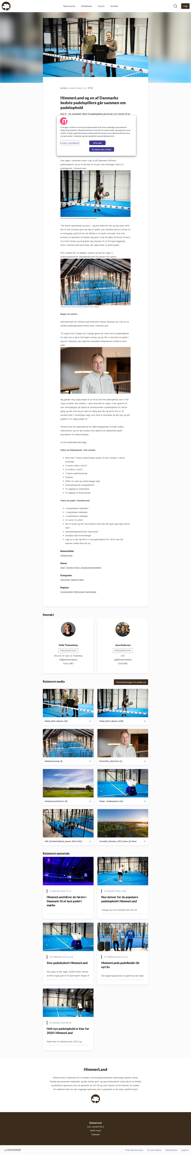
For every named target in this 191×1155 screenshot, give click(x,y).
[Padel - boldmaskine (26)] (122, 783)
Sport (63, 567)
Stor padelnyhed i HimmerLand (67, 963)
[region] (96, 135)
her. (84, 442)
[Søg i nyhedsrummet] (175, 6)
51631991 (123, 663)
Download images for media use (131, 682)
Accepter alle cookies (101, 149)
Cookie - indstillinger (69, 143)
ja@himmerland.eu (123, 659)
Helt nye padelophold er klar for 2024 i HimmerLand (68, 1031)
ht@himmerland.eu (68, 659)
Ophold (74, 579)
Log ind (184, 1150)
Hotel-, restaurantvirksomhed (87, 567)
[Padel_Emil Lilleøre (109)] (122, 703)
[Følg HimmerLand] (185, 6)
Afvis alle (97, 143)
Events (101, 6)
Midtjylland (79, 591)
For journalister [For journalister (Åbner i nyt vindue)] (154, 1150)
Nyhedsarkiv (69, 6)
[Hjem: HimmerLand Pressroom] (6, 6)
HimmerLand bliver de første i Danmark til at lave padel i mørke (66, 901)
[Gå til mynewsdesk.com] (12, 1150)
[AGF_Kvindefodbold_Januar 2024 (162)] (68, 823)
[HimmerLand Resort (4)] (68, 783)
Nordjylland (90, 591)
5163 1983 (68, 663)
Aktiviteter (65, 579)
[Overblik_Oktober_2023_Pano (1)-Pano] (122, 823)
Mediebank (86, 6)
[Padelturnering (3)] (68, 743)
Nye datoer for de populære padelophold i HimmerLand (119, 899)
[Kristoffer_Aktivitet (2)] (122, 743)
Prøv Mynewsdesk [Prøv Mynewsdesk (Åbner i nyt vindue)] (134, 1150)
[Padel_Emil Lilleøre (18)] (68, 703)
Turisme (69, 567)
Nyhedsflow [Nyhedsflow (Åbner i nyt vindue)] (171, 1150)
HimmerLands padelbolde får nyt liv (120, 965)
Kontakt (114, 6)
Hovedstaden (66, 591)
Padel (81, 579)
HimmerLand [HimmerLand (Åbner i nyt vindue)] (66, 555)
